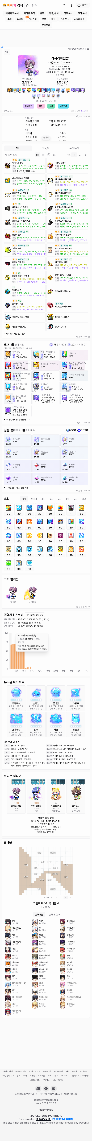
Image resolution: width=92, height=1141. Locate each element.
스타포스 (65, 19)
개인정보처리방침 (46, 1110)
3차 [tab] (51, 498)
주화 (9, 19)
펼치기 (46, 137)
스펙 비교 (86, 1075)
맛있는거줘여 (36, 806)
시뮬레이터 (79, 19)
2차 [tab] (59, 498)
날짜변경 (63, 106)
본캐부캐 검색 (20, 1071)
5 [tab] (70, 897)
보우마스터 (76, 811)
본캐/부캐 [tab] (74, 148)
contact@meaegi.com (46, 1099)
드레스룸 (32, 19)
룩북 (44, 19)
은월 (36, 811)
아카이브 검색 (34, 1071)
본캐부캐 (46, 25)
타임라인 (28, 106)
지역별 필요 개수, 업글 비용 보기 (19, 488)
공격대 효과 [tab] (54, 914)
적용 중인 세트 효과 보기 (15, 334)
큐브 (53, 19)
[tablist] (46, 148)
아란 (52, 66)
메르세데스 (56, 811)
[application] (46, 652)
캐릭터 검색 (7, 1071)
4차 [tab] (43, 498)
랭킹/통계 (53, 13)
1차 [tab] (67, 498)
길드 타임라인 (57, 1080)
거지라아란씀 (16, 806)
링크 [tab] (84, 498)
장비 (11, 154)
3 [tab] (85, 154)
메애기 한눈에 (12, 13)
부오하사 (75, 806)
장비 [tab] (18, 148)
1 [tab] (74, 154)
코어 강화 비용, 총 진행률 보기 (18, 419)
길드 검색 (47, 1071)
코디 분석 (82, 13)
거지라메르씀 (56, 806)
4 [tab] (65, 897)
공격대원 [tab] (39, 914)
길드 (42, 13)
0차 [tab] (75, 498)
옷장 (51, 106)
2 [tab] (80, 154)
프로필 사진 (35, 1080)
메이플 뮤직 (29, 13)
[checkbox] (12, 344)
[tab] (37, 154)
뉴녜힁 (20, 19)
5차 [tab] (24, 498)
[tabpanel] (46, 537)
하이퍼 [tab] (34, 498)
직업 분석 (68, 13)
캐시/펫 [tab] (45, 148)
